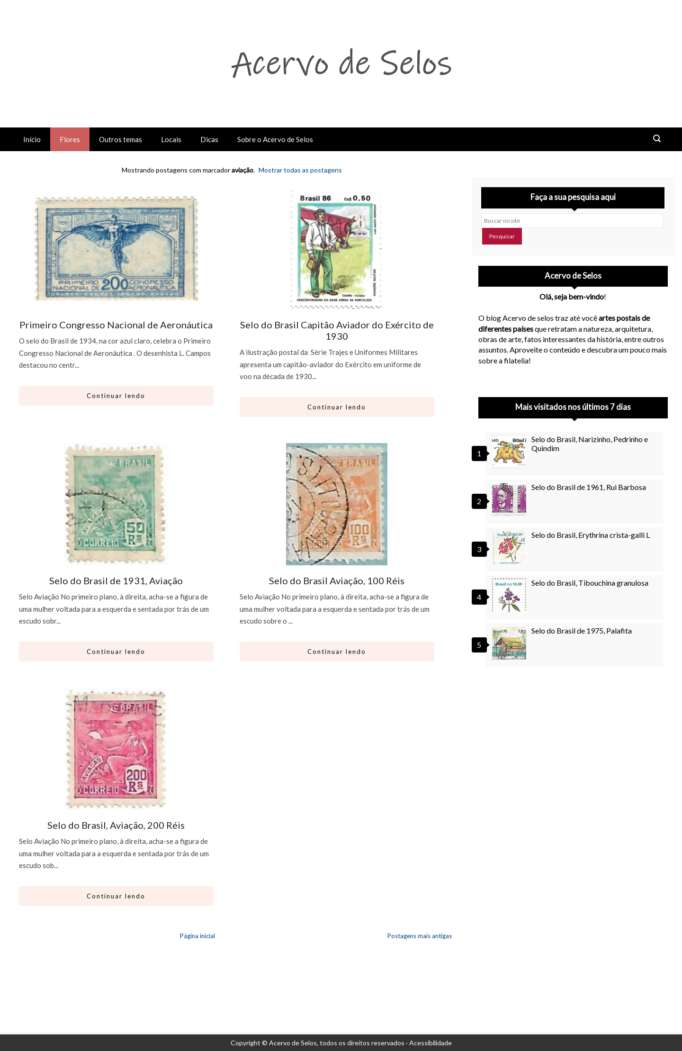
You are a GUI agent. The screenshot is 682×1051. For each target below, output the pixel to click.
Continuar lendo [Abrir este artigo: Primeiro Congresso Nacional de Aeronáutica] (116, 395)
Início (32, 139)
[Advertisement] (573, 760)
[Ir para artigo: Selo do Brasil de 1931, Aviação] (116, 504)
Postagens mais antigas (419, 936)
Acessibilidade (430, 1043)
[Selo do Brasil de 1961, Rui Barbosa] (510, 499)
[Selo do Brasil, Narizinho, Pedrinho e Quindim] (510, 452)
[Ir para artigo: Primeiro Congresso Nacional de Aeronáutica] (116, 248)
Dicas (209, 139)
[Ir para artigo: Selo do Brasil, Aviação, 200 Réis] (116, 749)
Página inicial (197, 936)
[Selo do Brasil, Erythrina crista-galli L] (510, 547)
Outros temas (120, 139)
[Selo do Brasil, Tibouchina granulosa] (510, 595)
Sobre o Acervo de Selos (275, 139)
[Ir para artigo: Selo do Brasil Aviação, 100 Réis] (337, 504)
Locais (171, 139)
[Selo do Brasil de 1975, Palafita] (510, 643)
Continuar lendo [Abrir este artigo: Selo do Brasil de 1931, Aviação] (116, 651)
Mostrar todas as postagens (300, 170)
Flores (70, 139)
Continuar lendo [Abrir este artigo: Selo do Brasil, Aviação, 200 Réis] (116, 896)
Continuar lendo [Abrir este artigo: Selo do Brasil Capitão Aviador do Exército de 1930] (336, 407)
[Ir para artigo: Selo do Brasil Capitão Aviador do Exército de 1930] (337, 248)
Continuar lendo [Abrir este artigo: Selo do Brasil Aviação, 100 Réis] (336, 651)
